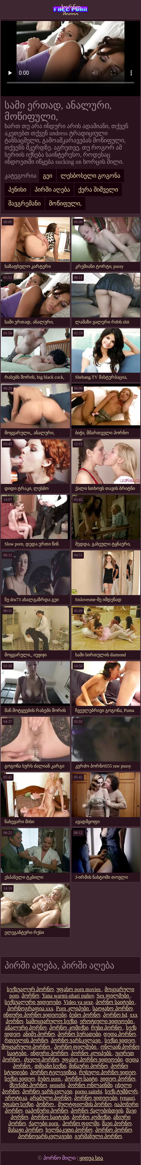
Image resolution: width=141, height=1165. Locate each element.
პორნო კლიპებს (91, 1053)
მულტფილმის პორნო (85, 1104)
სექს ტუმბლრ (121, 1091)
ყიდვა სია (91, 1158)
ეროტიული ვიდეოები (107, 1021)
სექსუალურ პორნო (30, 989)
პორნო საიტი (81, 1079)
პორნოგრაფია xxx (30, 1008)
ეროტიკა (16, 1098)
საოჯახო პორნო (112, 1008)
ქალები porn (44, 1123)
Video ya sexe (78, 1002)
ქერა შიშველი (98, 189)
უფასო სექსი (18, 1104)
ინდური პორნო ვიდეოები (35, 1015)
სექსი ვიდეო (120, 1040)
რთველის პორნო (26, 1040)
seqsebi (57, 1085)
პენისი (17, 189)
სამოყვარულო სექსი (51, 1021)
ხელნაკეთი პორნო (69, 1130)
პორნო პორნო (113, 1130)
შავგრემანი (24, 203)
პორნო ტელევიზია (53, 1072)
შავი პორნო (117, 1123)
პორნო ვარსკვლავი (76, 1040)
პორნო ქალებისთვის (97, 1111)
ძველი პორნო (41, 1059)
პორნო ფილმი (81, 1123)
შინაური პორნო (88, 1066)
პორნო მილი (70, 9)
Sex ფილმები (113, 996)
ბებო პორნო (84, 1015)
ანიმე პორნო (39, 1034)
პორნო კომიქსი (68, 1028)
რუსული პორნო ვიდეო (107, 1072)
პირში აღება (52, 189)
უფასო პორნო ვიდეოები (92, 1059)
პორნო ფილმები (76, 1047)
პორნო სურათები (79, 1034)
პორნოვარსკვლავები (45, 1136)
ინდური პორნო (49, 1053)
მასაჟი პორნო (25, 1130)
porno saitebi (88, 1091)
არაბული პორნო (51, 1098)
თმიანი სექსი (51, 1066)
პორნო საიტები (115, 1002)
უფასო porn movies (79, 989)
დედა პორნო (119, 1034)
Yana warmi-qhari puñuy (68, 996)
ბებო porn (50, 1079)
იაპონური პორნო (46, 1111)
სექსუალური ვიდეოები (33, 1002)
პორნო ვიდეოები (95, 1098)
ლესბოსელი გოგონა (90, 175)
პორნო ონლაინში (90, 1085)
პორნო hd (115, 1015)
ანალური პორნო (26, 1028)
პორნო (30, 996)
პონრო (45, 1104)
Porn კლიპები (73, 1008)
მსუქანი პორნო (28, 1085)
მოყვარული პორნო (27, 1047)
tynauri (127, 1098)
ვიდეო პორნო (117, 1079)
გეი (47, 175)
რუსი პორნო (107, 1028)
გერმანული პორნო (98, 1136)
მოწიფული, (65, 203)
